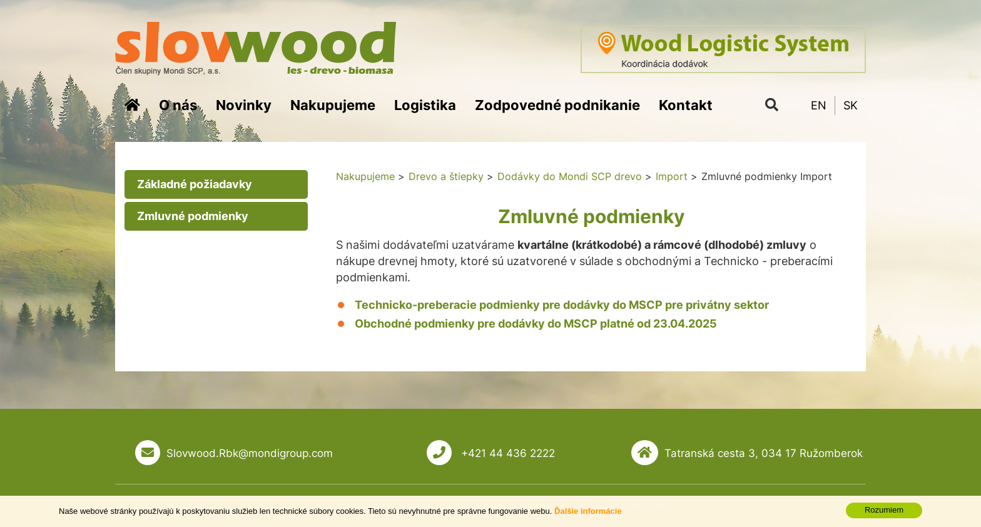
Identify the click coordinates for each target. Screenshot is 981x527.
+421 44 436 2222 (506, 453)
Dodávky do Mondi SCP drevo (569, 176)
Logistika (425, 105)
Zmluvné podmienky (192, 216)
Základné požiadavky (194, 184)
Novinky (244, 105)
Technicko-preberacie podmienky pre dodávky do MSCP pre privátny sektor (562, 304)
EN (818, 105)
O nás (178, 105)
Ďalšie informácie (588, 519)
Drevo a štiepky (446, 176)
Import (672, 176)
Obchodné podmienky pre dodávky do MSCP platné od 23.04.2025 (536, 323)
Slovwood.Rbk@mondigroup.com (249, 453)
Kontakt (686, 105)
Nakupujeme (332, 105)
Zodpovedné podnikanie (557, 105)
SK (850, 105)
